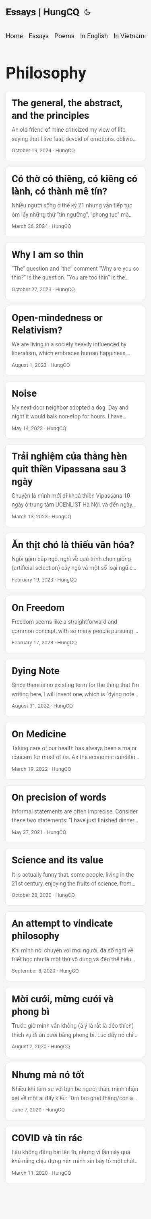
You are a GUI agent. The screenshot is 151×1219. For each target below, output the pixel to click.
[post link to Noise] (75, 410)
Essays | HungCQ (42, 12)
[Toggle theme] (87, 12)
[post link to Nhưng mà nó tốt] (75, 1091)
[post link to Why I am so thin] (75, 271)
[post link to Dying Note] (75, 687)
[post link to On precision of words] (75, 814)
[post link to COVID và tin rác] (75, 1154)
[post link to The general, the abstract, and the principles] (75, 126)
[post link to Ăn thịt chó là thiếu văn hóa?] (75, 561)
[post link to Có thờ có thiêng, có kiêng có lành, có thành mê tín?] (75, 201)
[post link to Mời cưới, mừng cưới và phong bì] (75, 1022)
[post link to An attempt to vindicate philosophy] (75, 946)
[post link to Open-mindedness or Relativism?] (75, 340)
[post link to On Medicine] (75, 750)
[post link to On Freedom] (75, 624)
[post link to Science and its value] (75, 877)
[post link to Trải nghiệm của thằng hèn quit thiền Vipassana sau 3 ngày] (75, 485)
